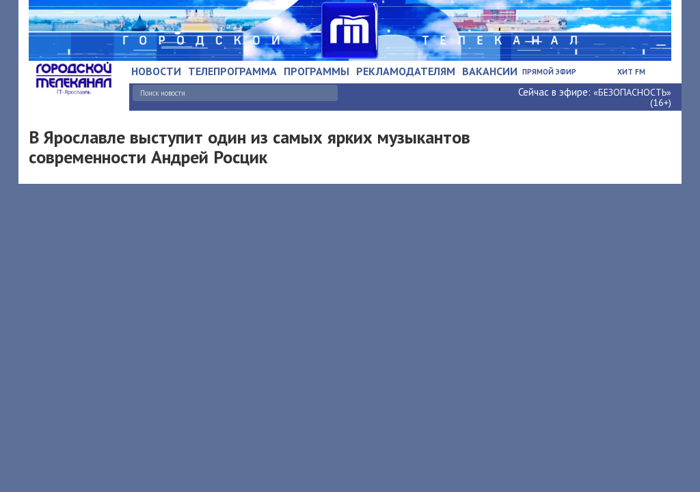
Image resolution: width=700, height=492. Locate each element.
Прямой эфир (549, 72)
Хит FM (631, 72)
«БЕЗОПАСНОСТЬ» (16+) (632, 97)
